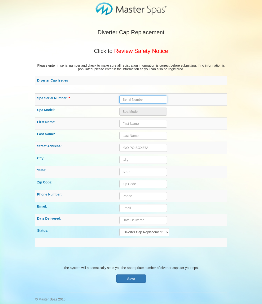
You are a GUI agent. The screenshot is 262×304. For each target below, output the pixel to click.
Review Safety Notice (141, 51)
